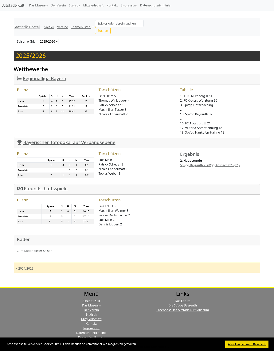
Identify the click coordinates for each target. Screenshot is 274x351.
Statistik (74, 5)
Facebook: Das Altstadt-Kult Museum (182, 310)
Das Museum (38, 5)
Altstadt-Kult (13, 5)
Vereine (62, 27)
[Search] (119, 23)
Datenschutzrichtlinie (155, 5)
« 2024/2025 (24, 268)
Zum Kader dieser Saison (34, 251)
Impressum (129, 5)
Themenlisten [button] (81, 27)
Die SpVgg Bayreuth (182, 305)
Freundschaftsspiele (46, 188)
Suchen (103, 31)
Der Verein (58, 5)
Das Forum (182, 301)
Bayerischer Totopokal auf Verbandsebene (69, 142)
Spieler (49, 27)
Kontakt (112, 5)
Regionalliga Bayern (44, 78)
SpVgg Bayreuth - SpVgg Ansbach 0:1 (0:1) (210, 165)
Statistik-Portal (27, 26)
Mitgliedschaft (93, 5)
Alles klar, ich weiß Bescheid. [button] (247, 344)
